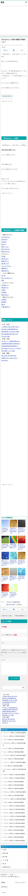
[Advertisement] (14, 20)
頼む (7, 348)
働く (14, 334)
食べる (9, 331)
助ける (3, 348)
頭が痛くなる (5, 263)
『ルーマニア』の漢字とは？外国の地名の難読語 (14, 755)
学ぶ (2, 336)
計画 (7, 343)
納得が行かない (5, 251)
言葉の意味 (19, 604)
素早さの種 (5, 853)
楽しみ (13, 358)
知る (17, 329)
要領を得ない (5, 294)
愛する (3, 355)
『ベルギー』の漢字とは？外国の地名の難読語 (14, 826)
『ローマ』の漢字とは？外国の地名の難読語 (13, 748)
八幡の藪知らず (5, 307)
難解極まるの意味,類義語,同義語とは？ (13, 578)
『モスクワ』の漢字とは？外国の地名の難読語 (14, 778)
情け (2, 360)
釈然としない (5, 246)
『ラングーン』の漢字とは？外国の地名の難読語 (14, 762)
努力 (2, 351)
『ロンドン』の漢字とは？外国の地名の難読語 (14, 736)
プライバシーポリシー (20, 882)
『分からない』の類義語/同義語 (13, 602)
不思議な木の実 (6, 867)
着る (2, 329)
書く (14, 326)
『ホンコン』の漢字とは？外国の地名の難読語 (14, 809)
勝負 (8, 346)
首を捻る (3, 242)
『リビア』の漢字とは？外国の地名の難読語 (13, 758)
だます (10, 348)
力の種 (4, 849)
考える (17, 326)
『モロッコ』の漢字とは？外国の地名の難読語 (14, 774)
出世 (18, 343)
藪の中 (3, 304)
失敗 (15, 343)
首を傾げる (4, 239)
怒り (7, 355)
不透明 (3, 290)
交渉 (12, 343)
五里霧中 (3, 299)
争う (2, 341)
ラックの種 (5, 860)
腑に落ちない (5, 258)
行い (19, 341)
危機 (4, 343)
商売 (5, 346)
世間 (5, 331)
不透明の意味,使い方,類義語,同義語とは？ (13, 546)
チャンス (14, 348)
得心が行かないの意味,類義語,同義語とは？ (13, 595)
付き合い (13, 331)
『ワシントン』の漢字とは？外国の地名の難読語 (14, 732)
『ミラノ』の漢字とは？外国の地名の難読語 (13, 785)
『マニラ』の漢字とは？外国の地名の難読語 (13, 795)
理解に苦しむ (5, 261)
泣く (16, 358)
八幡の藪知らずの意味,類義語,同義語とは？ (4, 531)
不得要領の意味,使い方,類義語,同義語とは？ (5, 547)
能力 (8, 334)
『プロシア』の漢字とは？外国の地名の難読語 (14, 840)
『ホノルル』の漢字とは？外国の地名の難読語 (14, 812)
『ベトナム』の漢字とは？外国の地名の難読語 (14, 833)
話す (17, 334)
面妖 (2, 280)
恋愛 (8, 336)
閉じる (9, 96)
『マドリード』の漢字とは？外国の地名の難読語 (14, 799)
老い (7, 326)
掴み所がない (5, 287)
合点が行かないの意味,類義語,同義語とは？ (4, 579)
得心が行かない (5, 249)
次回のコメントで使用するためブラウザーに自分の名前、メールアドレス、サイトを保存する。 (14, 652)
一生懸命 (10, 341)
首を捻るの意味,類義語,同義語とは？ (13, 562)
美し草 (3, 47)
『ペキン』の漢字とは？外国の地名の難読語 (13, 837)
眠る (2, 334)
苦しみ (9, 358)
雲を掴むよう (5, 285)
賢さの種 (5, 856)
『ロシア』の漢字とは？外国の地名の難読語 (13, 739)
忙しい (6, 341)
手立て (19, 348)
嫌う (5, 358)
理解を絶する (5, 270)
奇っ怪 (3, 275)
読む (5, 336)
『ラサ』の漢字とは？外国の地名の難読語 (13, 765)
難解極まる (4, 268)
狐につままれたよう (7, 278)
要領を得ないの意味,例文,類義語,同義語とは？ (21, 531)
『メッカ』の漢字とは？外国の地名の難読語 (13, 781)
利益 (13, 351)
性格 (2, 331)
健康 (12, 329)
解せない (3, 244)
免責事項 (3, 882)
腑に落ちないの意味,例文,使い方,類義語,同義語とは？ (21, 547)
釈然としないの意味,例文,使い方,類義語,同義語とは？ (5, 563)
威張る (15, 341)
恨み (12, 355)
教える (10, 326)
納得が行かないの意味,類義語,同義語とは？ (4, 595)
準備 (2, 346)
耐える (16, 346)
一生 (2, 326)
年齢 (5, 334)
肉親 (17, 331)
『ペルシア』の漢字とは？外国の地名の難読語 (14, 823)
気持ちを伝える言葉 (10, 604)
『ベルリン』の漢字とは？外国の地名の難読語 (14, 819)
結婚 (9, 329)
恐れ (15, 355)
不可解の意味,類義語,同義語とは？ (21, 578)
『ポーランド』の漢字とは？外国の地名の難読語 (14, 816)
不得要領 (3, 292)
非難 (5, 351)
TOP (4, 874)
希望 (2, 358)
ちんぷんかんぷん (6, 266)
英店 (2, 2)
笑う (7, 360)
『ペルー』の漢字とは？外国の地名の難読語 (13, 830)
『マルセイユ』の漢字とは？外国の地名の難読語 (14, 792)
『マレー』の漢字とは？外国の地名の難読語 (13, 788)
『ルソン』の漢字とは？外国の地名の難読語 (13, 752)
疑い (9, 355)
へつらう (9, 351)
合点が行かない (5, 237)
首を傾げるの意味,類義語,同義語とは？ (21, 562)
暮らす (6, 329)
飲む (11, 334)
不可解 (3, 256)
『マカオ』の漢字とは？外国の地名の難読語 (13, 802)
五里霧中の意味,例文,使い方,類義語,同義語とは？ (13, 531)
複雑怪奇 (3, 302)
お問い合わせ (4, 886)
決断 (10, 343)
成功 (11, 346)
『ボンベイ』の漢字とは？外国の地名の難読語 (14, 805)
